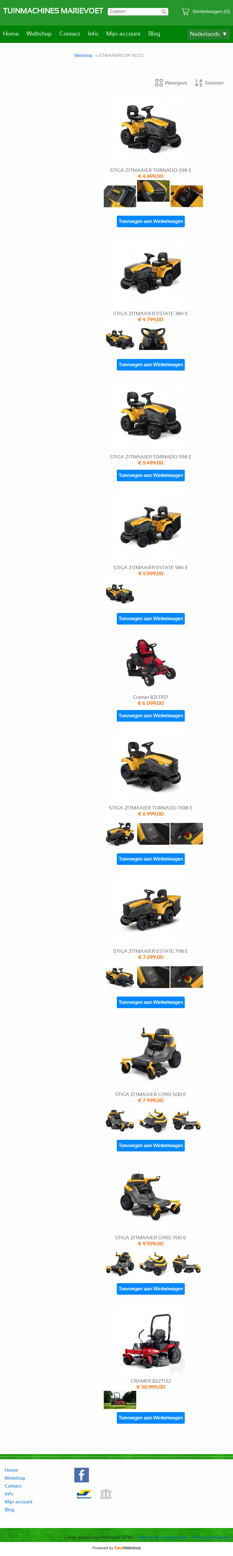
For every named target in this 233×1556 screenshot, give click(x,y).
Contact (69, 34)
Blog (154, 34)
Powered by (116, 1548)
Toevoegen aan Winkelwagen (151, 221)
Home (11, 34)
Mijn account (123, 34)
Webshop (39, 34)
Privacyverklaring (211, 1537)
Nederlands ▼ (209, 34)
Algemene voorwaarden (163, 1537)
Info (93, 34)
